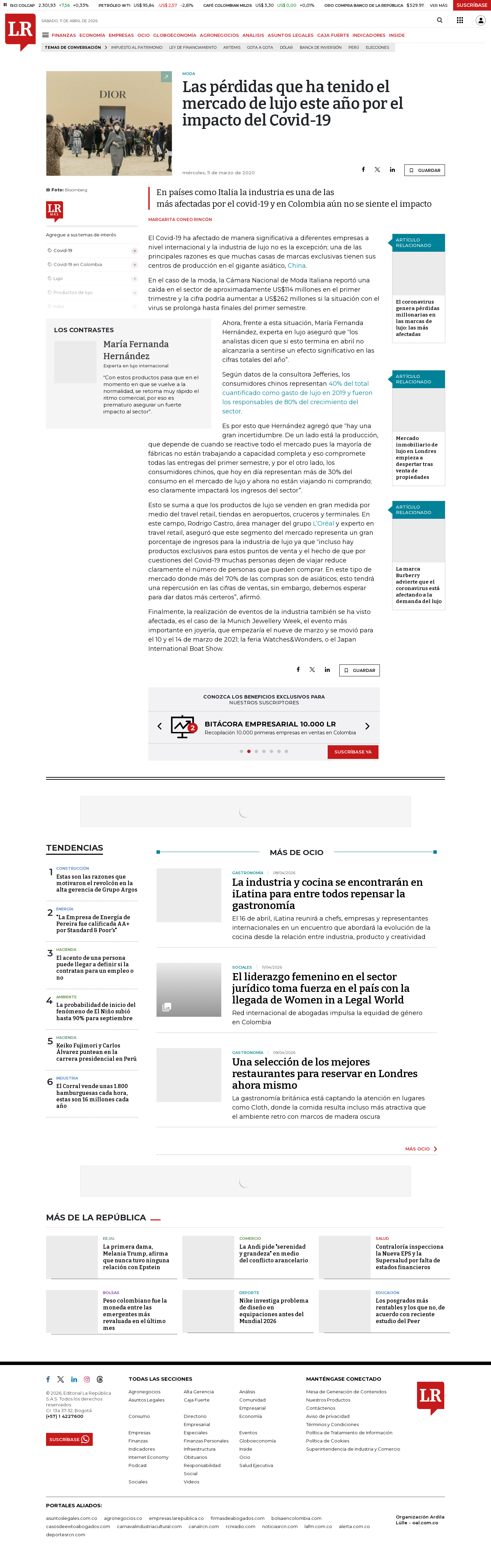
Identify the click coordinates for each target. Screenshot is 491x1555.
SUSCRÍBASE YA (353, 751)
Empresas (139, 1432)
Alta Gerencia (199, 1391)
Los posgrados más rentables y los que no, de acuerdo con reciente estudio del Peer (410, 1310)
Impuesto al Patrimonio (136, 47)
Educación (387, 1292)
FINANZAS (64, 35)
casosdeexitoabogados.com (78, 1526)
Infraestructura (199, 1449)
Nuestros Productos (328, 1400)
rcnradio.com (240, 1526)
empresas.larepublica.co (176, 1518)
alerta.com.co (354, 1526)
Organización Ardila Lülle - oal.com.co (420, 1519)
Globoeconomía (257, 1440)
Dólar (286, 47)
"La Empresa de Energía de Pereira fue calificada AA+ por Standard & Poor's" (93, 924)
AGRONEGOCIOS (219, 35)
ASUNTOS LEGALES (291, 35)
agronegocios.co (123, 1518)
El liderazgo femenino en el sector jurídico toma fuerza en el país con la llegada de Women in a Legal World (321, 988)
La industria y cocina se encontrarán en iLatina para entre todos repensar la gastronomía (327, 894)
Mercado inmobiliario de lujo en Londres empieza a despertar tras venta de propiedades (417, 457)
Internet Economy (148, 1457)
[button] (157, 727)
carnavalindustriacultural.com (149, 1526)
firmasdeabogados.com (238, 1518)
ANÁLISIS (253, 35)
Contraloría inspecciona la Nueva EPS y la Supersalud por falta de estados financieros (410, 1257)
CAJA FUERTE (333, 35)
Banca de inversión (321, 47)
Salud (382, 1238)
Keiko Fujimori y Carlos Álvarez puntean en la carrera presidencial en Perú (96, 1052)
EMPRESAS (121, 35)
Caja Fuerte (197, 1400)
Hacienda (66, 949)
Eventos (248, 1432)
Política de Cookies (327, 1440)
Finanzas (138, 1440)
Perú (353, 47)
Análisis (247, 1391)
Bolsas (111, 1292)
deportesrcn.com (65, 1534)
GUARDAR (425, 170)
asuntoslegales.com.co (71, 1518)
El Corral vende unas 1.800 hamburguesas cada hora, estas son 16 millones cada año (92, 1096)
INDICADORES (369, 35)
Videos (191, 1481)
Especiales (195, 1432)
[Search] (439, 20)
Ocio (244, 1457)
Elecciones (377, 47)
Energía (64, 909)
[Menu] (46, 35)
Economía (250, 1416)
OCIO (143, 35)
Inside (245, 1449)
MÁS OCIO (417, 1148)
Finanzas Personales (206, 1440)
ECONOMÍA (92, 35)
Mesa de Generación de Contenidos (346, 1391)
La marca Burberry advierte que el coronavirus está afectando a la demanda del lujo (419, 585)
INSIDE (397, 35)
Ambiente (66, 997)
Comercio (250, 1238)
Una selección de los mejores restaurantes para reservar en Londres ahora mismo (325, 1073)
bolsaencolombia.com (296, 1518)
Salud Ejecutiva (256, 1465)
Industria (67, 1078)
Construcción (72, 868)
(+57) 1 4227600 (64, 1416)
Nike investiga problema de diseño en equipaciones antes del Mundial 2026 (274, 1310)
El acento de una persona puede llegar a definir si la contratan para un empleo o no (95, 968)
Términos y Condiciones (332, 1424)
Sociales (138, 1481)
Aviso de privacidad (327, 1416)
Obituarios (195, 1457)
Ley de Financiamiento (193, 47)
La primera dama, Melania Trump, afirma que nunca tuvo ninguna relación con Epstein (136, 1257)
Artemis (231, 47)
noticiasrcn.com (280, 1526)
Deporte (249, 1292)
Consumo (139, 1416)
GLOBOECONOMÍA (174, 35)
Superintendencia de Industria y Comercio (353, 1449)
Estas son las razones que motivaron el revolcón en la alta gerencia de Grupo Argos (96, 883)
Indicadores (142, 1449)
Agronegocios (144, 1391)
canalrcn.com (204, 1526)
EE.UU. (109, 1238)
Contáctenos (320, 1408)
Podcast (138, 1465)
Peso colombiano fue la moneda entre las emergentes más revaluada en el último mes (135, 1314)
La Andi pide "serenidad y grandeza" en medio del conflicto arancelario (273, 1254)
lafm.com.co (318, 1526)
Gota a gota (260, 47)
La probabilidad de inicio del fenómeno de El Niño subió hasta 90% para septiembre (96, 1011)
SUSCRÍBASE (472, 5)
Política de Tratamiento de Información (349, 1432)
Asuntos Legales (146, 1400)
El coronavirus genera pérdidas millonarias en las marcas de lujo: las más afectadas (418, 318)
